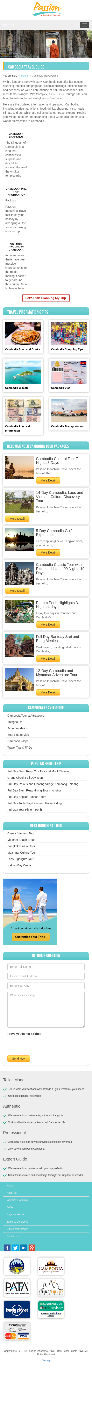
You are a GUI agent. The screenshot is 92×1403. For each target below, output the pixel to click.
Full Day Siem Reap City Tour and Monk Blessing (38, 771)
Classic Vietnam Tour (20, 833)
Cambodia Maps (17, 741)
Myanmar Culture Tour (21, 852)
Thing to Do (14, 722)
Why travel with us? (17, 1200)
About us (11, 1192)
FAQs (10, 1207)
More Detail (48, 480)
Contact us (13, 1236)
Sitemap (45, 1360)
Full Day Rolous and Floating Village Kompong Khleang (42, 784)
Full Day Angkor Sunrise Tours (26, 797)
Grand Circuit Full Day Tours (25, 777)
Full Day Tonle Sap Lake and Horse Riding (34, 803)
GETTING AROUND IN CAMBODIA (16, 246)
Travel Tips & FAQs (19, 747)
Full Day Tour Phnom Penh (24, 809)
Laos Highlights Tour (20, 859)
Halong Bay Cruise (19, 865)
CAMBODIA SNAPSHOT (16, 135)
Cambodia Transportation (67, 426)
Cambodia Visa (60, 387)
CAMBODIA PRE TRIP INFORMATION (16, 191)
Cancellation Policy (17, 1229)
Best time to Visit (18, 734)
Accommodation (17, 728)
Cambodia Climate (16, 387)
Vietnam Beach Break (21, 839)
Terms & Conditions (17, 1221)
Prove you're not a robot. (24, 1033)
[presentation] (38, 1045)
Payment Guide (15, 1214)
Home (24, 75)
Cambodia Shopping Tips (67, 349)
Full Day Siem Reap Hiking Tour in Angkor (34, 790)
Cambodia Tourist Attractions (25, 715)
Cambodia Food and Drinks (22, 349)
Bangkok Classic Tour (21, 846)
